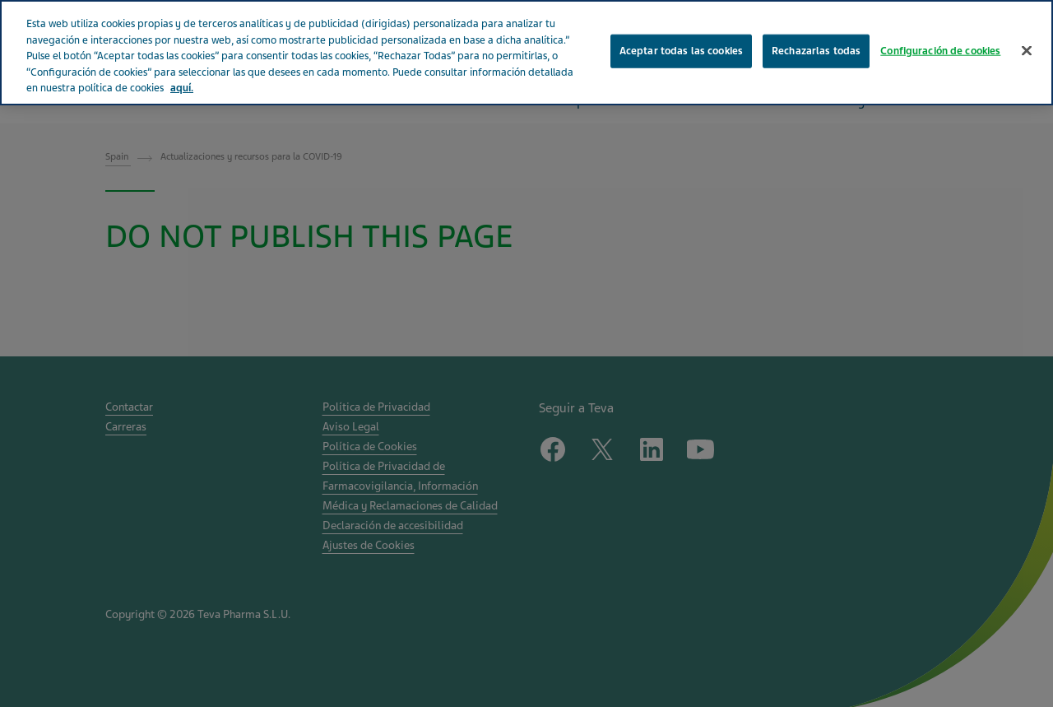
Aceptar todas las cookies (681, 50)
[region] (526, 52)
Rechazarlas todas (816, 50)
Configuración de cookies (940, 50)
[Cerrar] (1027, 50)
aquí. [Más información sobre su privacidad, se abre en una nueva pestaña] (181, 88)
